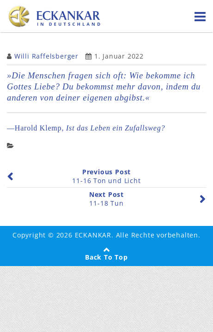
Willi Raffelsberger (46, 56)
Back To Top (106, 257)
